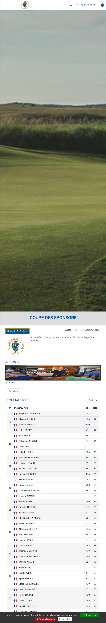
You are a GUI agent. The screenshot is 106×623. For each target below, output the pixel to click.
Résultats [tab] (13, 391)
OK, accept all (89, 615)
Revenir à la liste (17, 331)
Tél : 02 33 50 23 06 (85, 5)
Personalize (65, 619)
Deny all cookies (45, 619)
